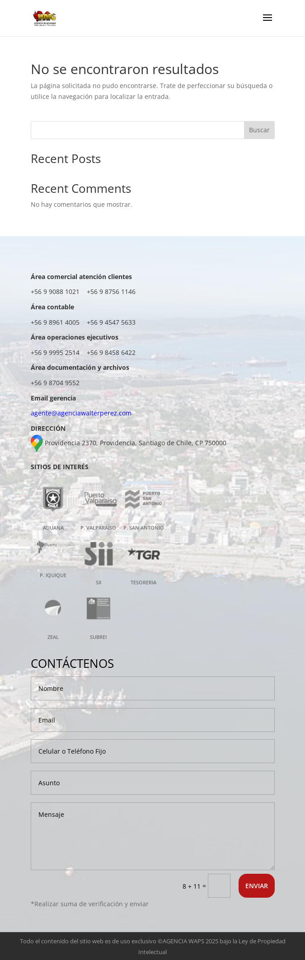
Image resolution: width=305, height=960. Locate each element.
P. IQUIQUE (53, 575)
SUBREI (98, 637)
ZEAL (53, 637)
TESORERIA (143, 582)
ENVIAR (256, 885)
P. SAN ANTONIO (143, 527)
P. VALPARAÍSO (98, 527)
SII (98, 582)
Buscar (259, 130)
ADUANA (53, 527)
